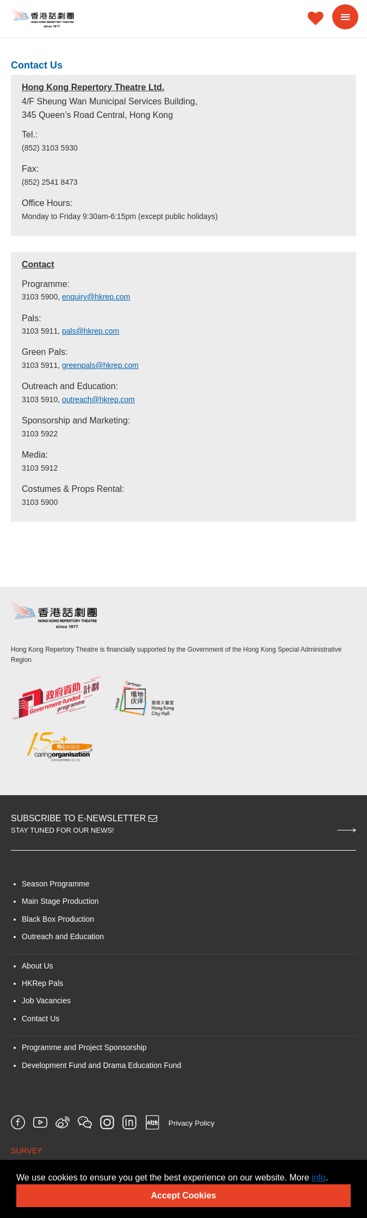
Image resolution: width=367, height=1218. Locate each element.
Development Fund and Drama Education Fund (101, 1065)
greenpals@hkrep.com (100, 365)
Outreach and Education (63, 936)
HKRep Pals (42, 983)
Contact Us (40, 1018)
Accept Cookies (183, 1195)
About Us (37, 965)
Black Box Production (58, 919)
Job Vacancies (46, 1000)
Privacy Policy (192, 1123)
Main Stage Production (60, 901)
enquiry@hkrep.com (96, 296)
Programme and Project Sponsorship (84, 1047)
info (319, 1177)
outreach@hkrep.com (98, 399)
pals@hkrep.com (90, 331)
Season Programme (56, 883)
